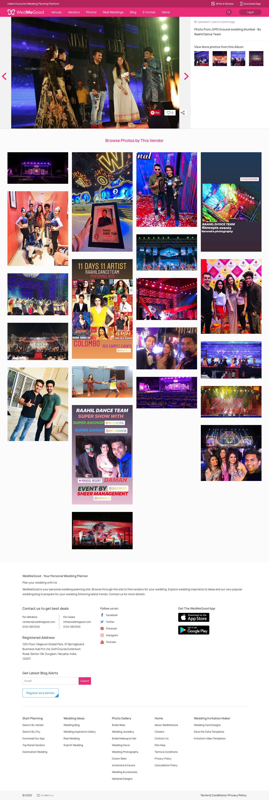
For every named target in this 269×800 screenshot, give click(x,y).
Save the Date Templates (209, 731)
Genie (166, 12)
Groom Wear (119, 758)
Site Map (160, 745)
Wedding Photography (125, 752)
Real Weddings (113, 12)
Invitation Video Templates (209, 738)
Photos (91, 12)
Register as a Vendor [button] (40, 693)
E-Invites (149, 12)
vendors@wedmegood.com (38, 622)
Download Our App (33, 738)
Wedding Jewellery (123, 731)
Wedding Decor (121, 745)
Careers (159, 731)
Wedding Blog (72, 725)
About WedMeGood (166, 725)
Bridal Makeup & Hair (124, 738)
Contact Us (161, 738)
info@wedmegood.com (77, 622)
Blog (133, 12)
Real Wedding (72, 738)
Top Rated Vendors (33, 745)
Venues (56, 12)
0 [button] (170, 113)
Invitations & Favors (123, 765)
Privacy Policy (163, 758)
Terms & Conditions (166, 752)
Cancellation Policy (166, 765)
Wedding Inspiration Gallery (80, 731)
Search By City (31, 731)
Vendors (74, 12)
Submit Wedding (73, 745)
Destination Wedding (34, 752)
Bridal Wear (118, 725)
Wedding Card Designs (207, 725)
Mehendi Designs (122, 778)
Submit (85, 681)
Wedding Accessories (124, 772)
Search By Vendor (33, 725)
